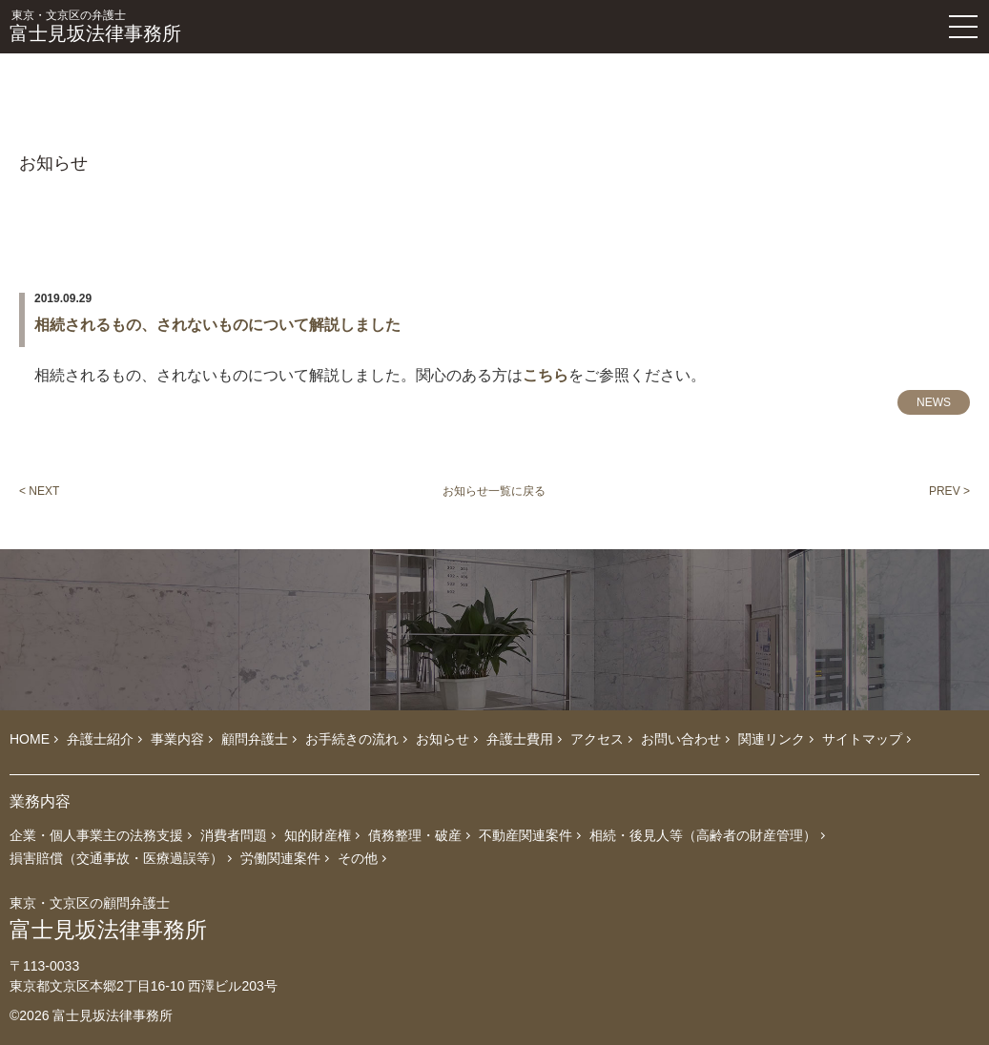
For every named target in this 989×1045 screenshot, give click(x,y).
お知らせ (442, 739)
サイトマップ (862, 739)
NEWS (934, 402)
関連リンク (771, 739)
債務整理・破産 (415, 835)
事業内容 (177, 739)
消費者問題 (233, 835)
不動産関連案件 (525, 835)
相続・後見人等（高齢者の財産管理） (702, 835)
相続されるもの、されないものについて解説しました (217, 325)
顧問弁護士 (254, 739)
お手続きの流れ (352, 739)
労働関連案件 (280, 858)
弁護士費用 (519, 739)
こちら (545, 375)
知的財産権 (317, 835)
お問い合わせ (681, 739)
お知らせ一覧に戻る (494, 491)
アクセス (597, 739)
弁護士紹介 (100, 739)
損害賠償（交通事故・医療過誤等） (116, 858)
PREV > (949, 491)
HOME (30, 739)
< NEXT (39, 491)
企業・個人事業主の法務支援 (96, 835)
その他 (358, 858)
